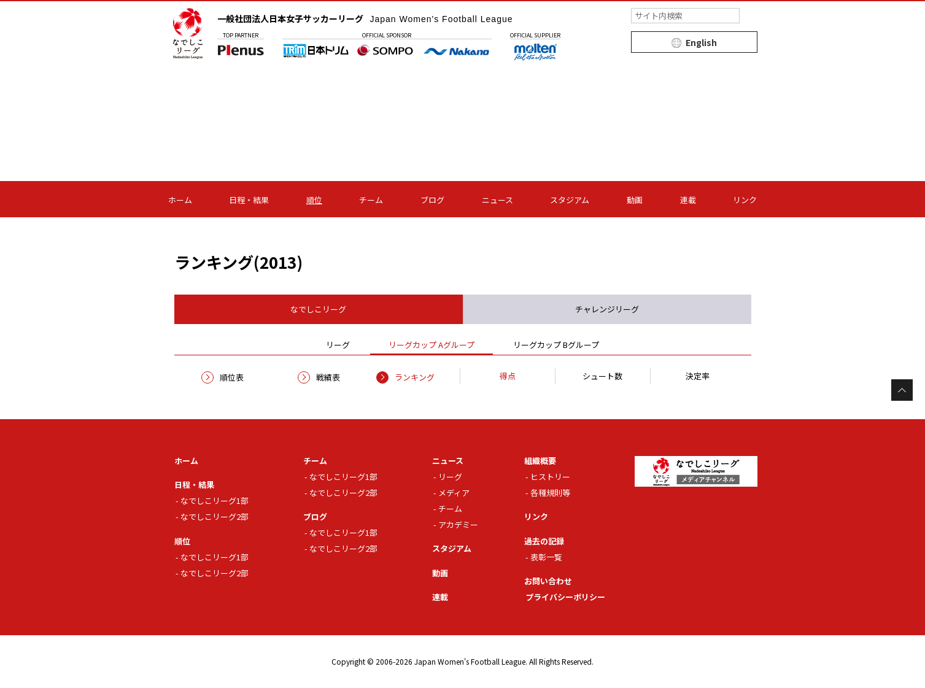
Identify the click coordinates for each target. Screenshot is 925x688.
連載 (688, 200)
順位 (314, 200)
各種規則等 (550, 492)
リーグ (450, 476)
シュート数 (602, 376)
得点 (508, 376)
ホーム (180, 200)
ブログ (432, 200)
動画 (635, 200)
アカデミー (458, 524)
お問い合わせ (548, 581)
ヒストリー (550, 476)
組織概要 (540, 460)
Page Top (902, 390)
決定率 (698, 376)
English (701, 42)
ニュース (497, 200)
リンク (745, 200)
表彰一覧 (546, 557)
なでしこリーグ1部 (214, 500)
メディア (454, 492)
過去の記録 (544, 541)
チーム (371, 200)
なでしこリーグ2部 (214, 516)
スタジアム (569, 200)
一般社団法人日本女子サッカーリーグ (365, 18)
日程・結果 (249, 200)
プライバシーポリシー (565, 597)
